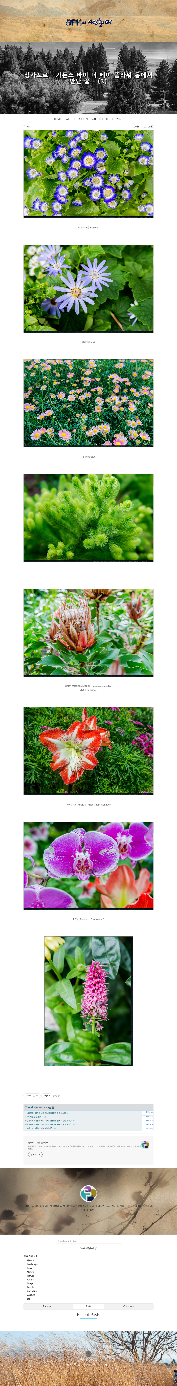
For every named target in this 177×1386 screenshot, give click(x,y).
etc (28, 1298)
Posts (88, 1306)
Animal (30, 1279)
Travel (27, 126)
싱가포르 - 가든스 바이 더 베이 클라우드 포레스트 (46, 1113)
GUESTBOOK (100, 118)
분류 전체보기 (31, 1255)
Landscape (32, 1264)
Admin (84, 1359)
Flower (30, 1275)
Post (94, 1359)
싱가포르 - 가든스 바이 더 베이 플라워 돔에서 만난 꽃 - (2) (49, 1120)
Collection (32, 1290)
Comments (128, 1306)
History (31, 1260)
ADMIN (117, 118)
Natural (30, 1271)
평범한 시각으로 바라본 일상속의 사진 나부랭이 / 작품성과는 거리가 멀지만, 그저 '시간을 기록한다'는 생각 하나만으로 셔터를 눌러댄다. (84, 1147)
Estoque (105, 1364)
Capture (31, 1294)
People (30, 1287)
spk (69, 1364)
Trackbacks (48, 1306)
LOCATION (80, 118)
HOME (57, 118)
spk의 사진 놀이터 (38, 1142)
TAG (67, 118)
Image (30, 1283)
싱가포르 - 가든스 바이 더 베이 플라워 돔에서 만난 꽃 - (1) (49, 1124)
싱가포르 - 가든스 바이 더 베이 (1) (39, 1128)
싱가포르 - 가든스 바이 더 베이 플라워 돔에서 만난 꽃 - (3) (88, 78)
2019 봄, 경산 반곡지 (34, 1116)
